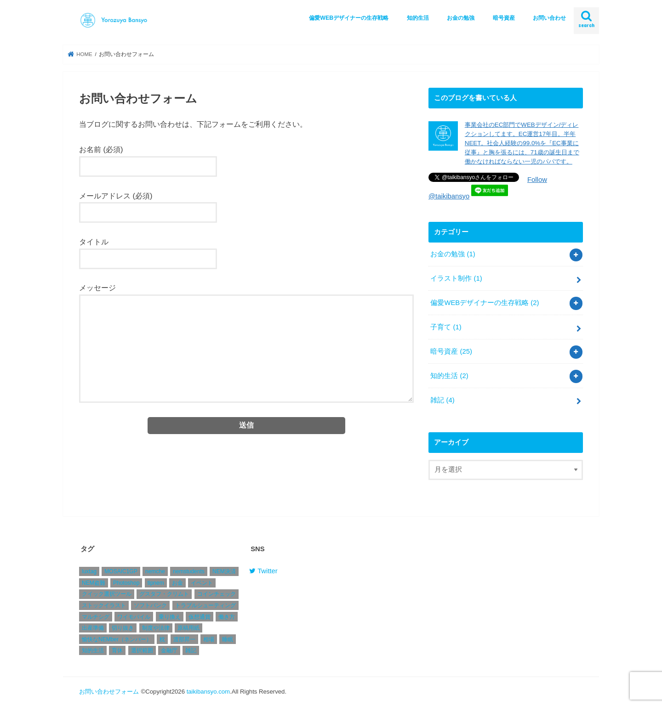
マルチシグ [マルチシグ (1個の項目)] (95, 617)
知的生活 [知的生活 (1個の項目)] (93, 651)
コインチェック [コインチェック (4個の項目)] (216, 594)
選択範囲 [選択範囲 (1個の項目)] (142, 651)
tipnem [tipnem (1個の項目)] (156, 583)
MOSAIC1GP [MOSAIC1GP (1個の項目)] (120, 572)
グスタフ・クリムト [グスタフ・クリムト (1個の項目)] (164, 594)
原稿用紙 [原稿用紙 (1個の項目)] (188, 628)
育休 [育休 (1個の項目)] (117, 651)
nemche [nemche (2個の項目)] (155, 572)
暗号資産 (504, 18)
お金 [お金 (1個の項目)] (177, 583)
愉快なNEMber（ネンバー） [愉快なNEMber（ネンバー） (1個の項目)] (117, 640)
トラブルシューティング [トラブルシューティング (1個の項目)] (205, 606)
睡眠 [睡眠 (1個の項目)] (227, 640)
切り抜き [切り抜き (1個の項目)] (123, 628)
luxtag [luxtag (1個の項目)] (89, 572)
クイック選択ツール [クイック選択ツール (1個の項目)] (106, 594)
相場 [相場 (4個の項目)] (208, 640)
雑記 (442, 400)
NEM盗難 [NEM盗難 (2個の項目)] (93, 583)
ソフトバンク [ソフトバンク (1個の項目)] (150, 606)
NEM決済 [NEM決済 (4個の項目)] (224, 572)
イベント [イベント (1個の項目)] (202, 583)
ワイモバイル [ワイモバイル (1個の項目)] (133, 617)
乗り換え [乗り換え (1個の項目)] (170, 617)
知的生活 (418, 18)
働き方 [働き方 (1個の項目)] (226, 617)
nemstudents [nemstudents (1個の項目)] (189, 572)
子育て (445, 327)
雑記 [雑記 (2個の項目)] (190, 651)
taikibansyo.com (208, 691)
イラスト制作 (456, 278)
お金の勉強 (460, 18)
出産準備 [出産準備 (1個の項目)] (93, 628)
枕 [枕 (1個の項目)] (162, 640)
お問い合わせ (549, 18)
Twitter (263, 571)
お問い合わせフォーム (109, 691)
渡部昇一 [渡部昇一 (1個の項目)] (184, 640)
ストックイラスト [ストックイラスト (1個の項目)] (104, 606)
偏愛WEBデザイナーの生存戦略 (348, 18)
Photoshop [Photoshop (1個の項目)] (126, 583)
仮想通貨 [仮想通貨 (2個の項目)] (199, 617)
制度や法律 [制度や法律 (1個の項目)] (156, 628)
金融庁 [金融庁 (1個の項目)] (169, 651)
